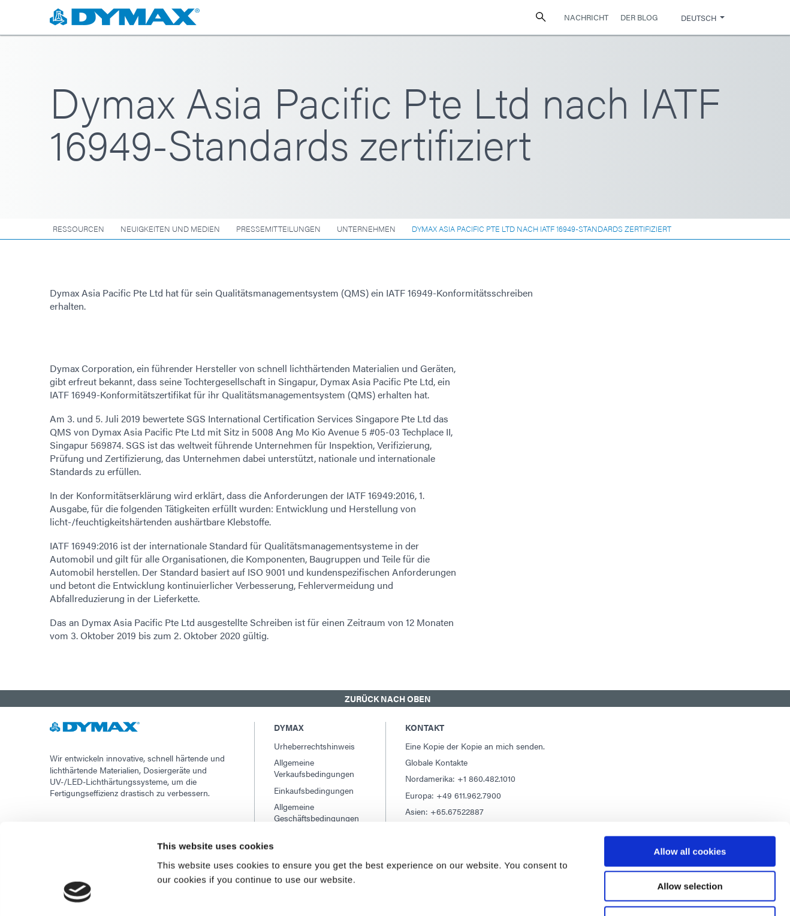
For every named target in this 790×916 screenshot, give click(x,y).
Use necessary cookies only (690, 840)
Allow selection (689, 805)
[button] (395, 698)
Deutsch (698, 17)
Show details (629, 892)
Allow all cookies (690, 769)
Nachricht (586, 17)
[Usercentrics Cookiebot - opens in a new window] (77, 893)
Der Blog (639, 17)
